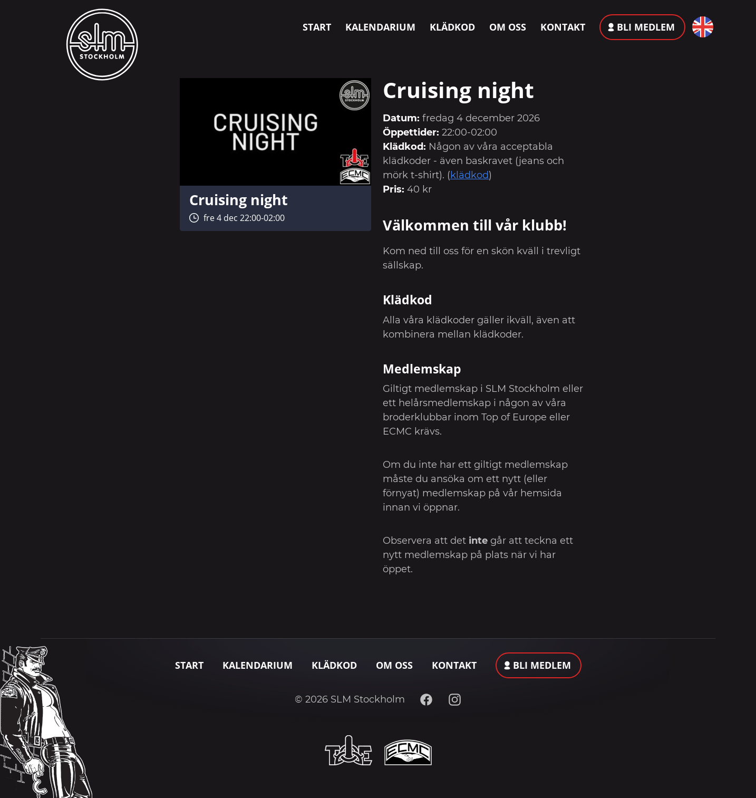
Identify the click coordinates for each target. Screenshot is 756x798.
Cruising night (238, 199)
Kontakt (562, 27)
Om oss (507, 27)
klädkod (469, 175)
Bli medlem (646, 27)
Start (317, 27)
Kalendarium (380, 27)
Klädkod (452, 27)
